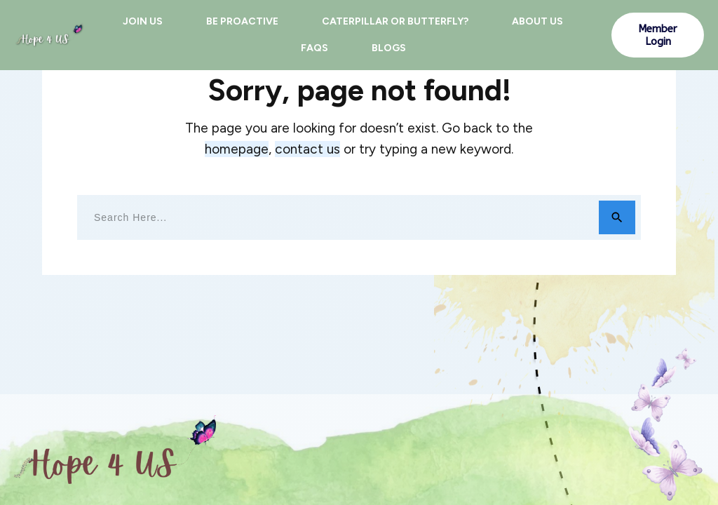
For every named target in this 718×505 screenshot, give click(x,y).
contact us (307, 149)
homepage (237, 149)
